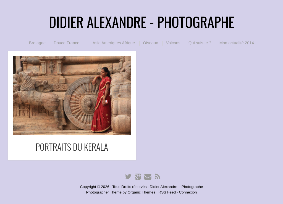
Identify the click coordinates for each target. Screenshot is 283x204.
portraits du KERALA (72, 146)
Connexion (188, 192)
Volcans (173, 43)
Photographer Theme (104, 192)
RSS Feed (167, 192)
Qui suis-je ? (199, 43)
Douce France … (69, 43)
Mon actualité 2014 (236, 43)
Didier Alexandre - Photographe (141, 21)
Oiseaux (150, 43)
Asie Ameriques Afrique (114, 43)
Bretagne (37, 43)
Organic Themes (141, 192)
